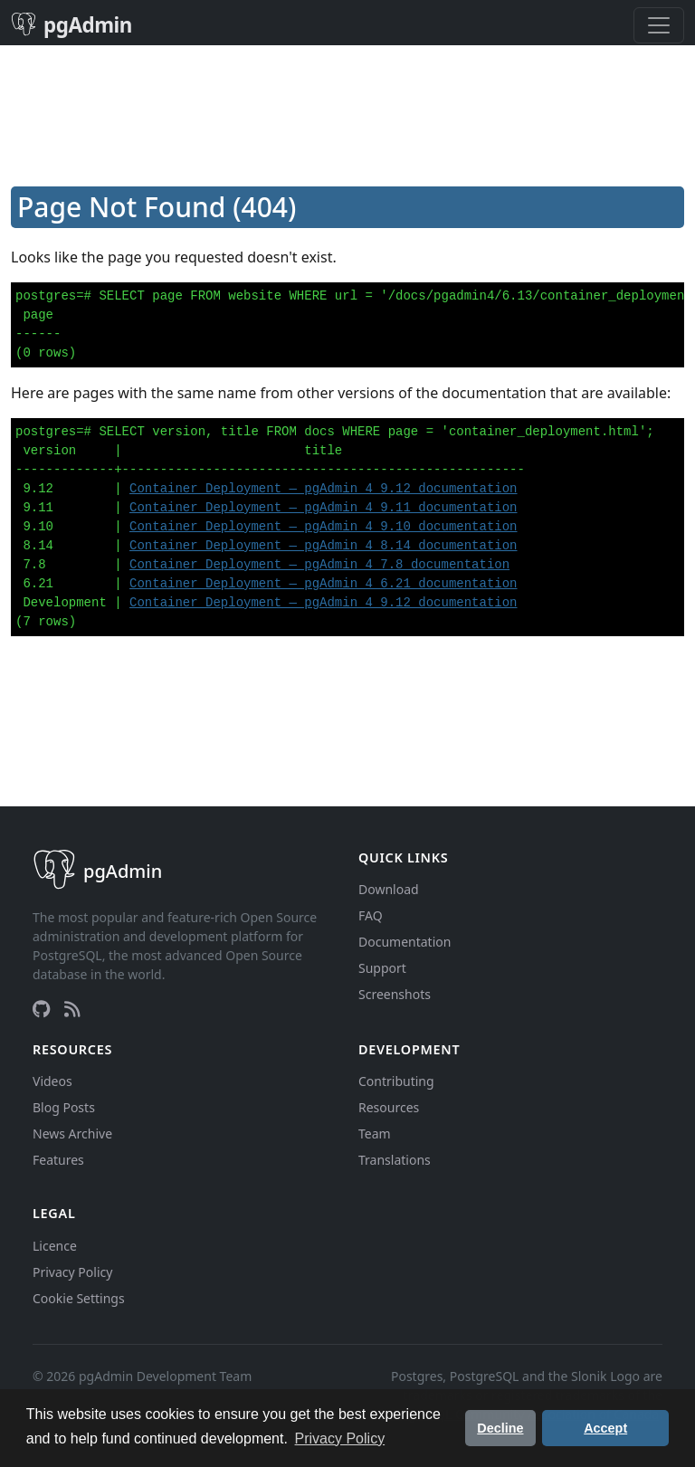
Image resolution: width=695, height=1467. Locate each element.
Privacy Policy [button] (340, 1438)
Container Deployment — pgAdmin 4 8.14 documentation (323, 545)
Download (388, 889)
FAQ (370, 915)
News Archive (72, 1133)
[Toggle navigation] (658, 25)
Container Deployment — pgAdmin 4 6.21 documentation (323, 583)
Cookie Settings (79, 1298)
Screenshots (394, 994)
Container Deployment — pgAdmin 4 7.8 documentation (319, 564)
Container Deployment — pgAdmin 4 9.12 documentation (323, 488)
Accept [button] (605, 1428)
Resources (388, 1107)
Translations (394, 1159)
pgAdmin (71, 25)
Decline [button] (500, 1428)
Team (374, 1133)
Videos (52, 1081)
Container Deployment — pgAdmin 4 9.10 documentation (323, 526)
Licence (55, 1245)
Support (382, 967)
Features (58, 1159)
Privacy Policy (72, 1272)
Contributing (396, 1081)
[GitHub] (41, 1009)
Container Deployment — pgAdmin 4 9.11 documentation (323, 507)
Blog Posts (64, 1107)
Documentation (404, 941)
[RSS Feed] (72, 1009)
